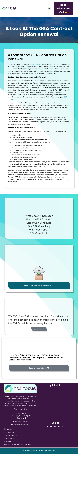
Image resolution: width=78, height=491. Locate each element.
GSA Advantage (9, 438)
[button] (49, 8)
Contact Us (8, 429)
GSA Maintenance (10, 435)
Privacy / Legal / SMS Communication (17, 444)
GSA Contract (36, 64)
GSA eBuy (7, 441)
